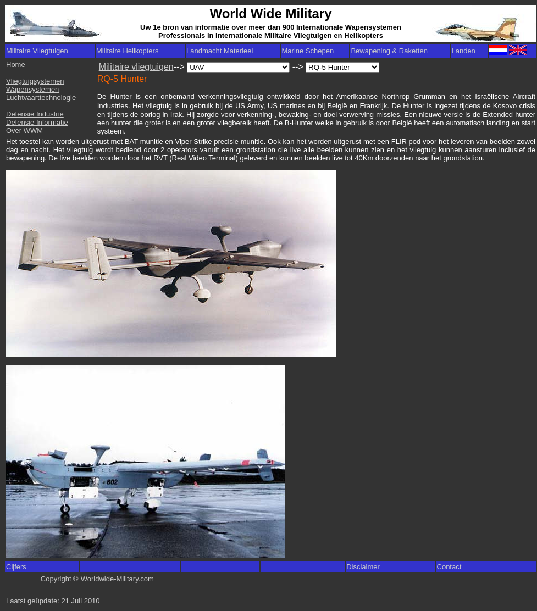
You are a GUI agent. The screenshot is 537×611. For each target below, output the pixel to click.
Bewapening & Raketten (389, 51)
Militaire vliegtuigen (136, 66)
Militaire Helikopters (127, 51)
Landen (463, 51)
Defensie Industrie (35, 114)
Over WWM (24, 130)
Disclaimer (363, 567)
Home (15, 64)
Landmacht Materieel (219, 51)
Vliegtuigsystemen (35, 81)
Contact (449, 567)
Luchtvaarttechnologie (41, 97)
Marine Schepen (308, 51)
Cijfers (16, 567)
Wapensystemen (32, 89)
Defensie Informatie (37, 122)
